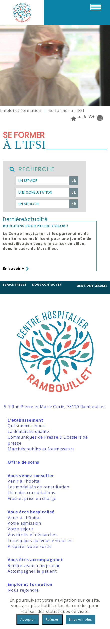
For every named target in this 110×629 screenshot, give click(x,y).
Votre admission (24, 523)
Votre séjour (21, 529)
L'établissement (25, 420)
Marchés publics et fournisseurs (41, 449)
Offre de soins (23, 462)
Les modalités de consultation (38, 487)
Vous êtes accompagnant (35, 559)
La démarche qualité (28, 431)
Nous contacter (46, 284)
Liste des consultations (31, 492)
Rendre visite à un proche (34, 565)
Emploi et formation (20, 110)
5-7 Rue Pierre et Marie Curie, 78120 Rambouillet (54, 407)
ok (73, 180)
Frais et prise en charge (32, 498)
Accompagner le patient (32, 571)
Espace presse (14, 284)
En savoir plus (80, 619)
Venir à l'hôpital (24, 481)
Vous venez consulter (31, 475)
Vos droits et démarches (33, 535)
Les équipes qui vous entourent (40, 540)
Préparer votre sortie (30, 546)
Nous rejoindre (23, 590)
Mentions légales (91, 285)
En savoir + (16, 268)
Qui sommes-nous (26, 425)
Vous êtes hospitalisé (31, 512)
